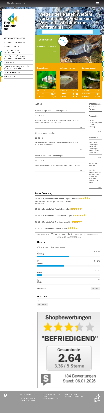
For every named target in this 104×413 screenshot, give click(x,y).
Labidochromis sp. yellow (64, 215)
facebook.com (5, 395)
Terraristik (9, 62)
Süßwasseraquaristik (14, 38)
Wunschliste (9, 76)
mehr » (54, 51)
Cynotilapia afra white (63, 222)
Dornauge (78, 235)
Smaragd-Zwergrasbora (69, 237)
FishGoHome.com (16, 3)
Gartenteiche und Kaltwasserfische (12, 51)
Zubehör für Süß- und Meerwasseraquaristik (14, 57)
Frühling (40, 254)
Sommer (40, 263)
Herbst (39, 273)
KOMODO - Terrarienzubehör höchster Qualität (17, 67)
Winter (39, 282)
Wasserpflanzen (11, 46)
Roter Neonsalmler (92, 235)
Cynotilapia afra (61, 228)
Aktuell (38, 104)
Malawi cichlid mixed (63, 209)
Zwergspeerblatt (61, 234)
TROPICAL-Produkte (12, 72)
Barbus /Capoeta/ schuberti (69, 199)
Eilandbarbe (43, 234)
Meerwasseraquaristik (14, 42)
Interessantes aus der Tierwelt (95, 106)
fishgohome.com (97, 397)
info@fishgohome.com (51, 398)
